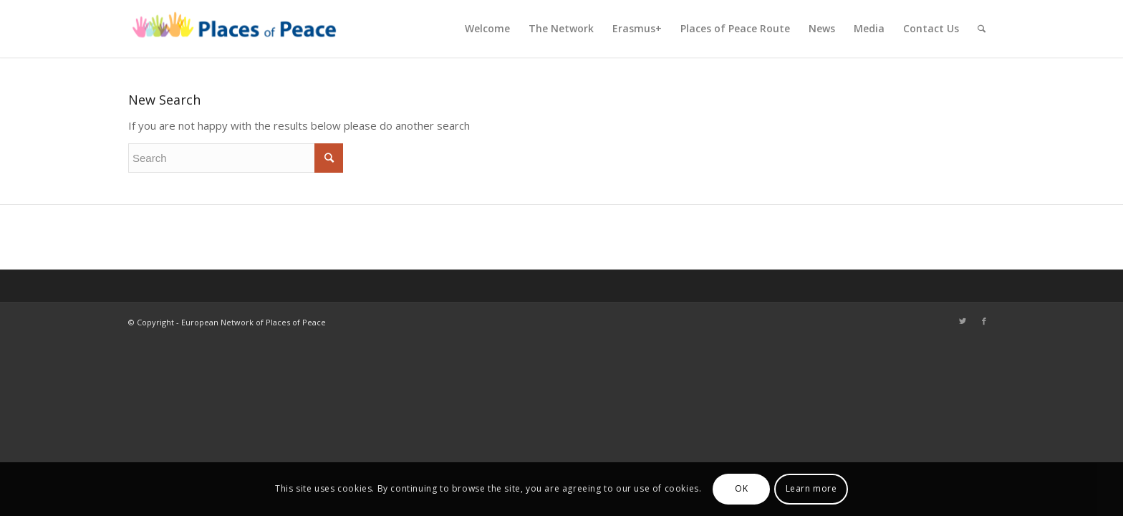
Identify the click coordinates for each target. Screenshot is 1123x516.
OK (741, 488)
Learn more (811, 488)
